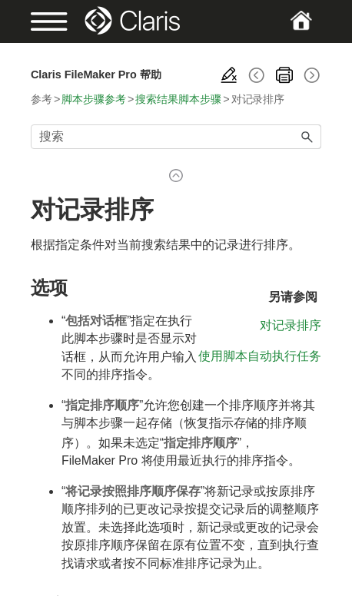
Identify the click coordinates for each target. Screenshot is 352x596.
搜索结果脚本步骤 (178, 99)
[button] (307, 136)
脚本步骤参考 (93, 99)
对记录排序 (290, 325)
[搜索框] (176, 136)
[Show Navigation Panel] (44, 21)
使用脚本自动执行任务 (259, 356)
